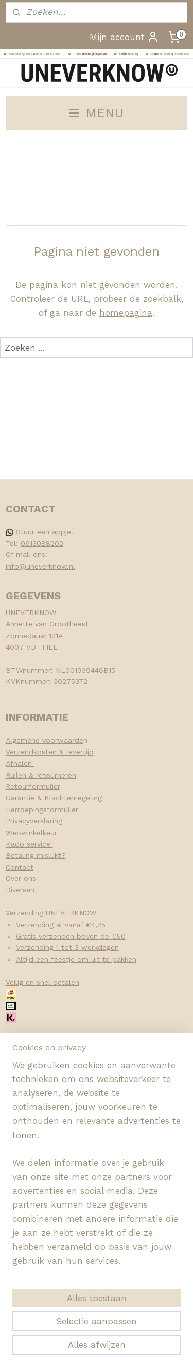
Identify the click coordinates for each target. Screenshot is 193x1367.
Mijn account (124, 37)
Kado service (29, 844)
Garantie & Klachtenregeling (54, 798)
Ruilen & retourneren (41, 775)
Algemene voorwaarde (44, 740)
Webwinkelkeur (31, 833)
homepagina (125, 313)
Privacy (18, 821)
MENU (96, 112)
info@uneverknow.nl (40, 566)
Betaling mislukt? (36, 855)
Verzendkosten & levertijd (50, 752)
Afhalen (20, 763)
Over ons (21, 878)
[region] (96, 1167)
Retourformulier (33, 786)
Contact (19, 867)
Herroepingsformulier (42, 809)
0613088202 (42, 543)
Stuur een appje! (39, 532)
